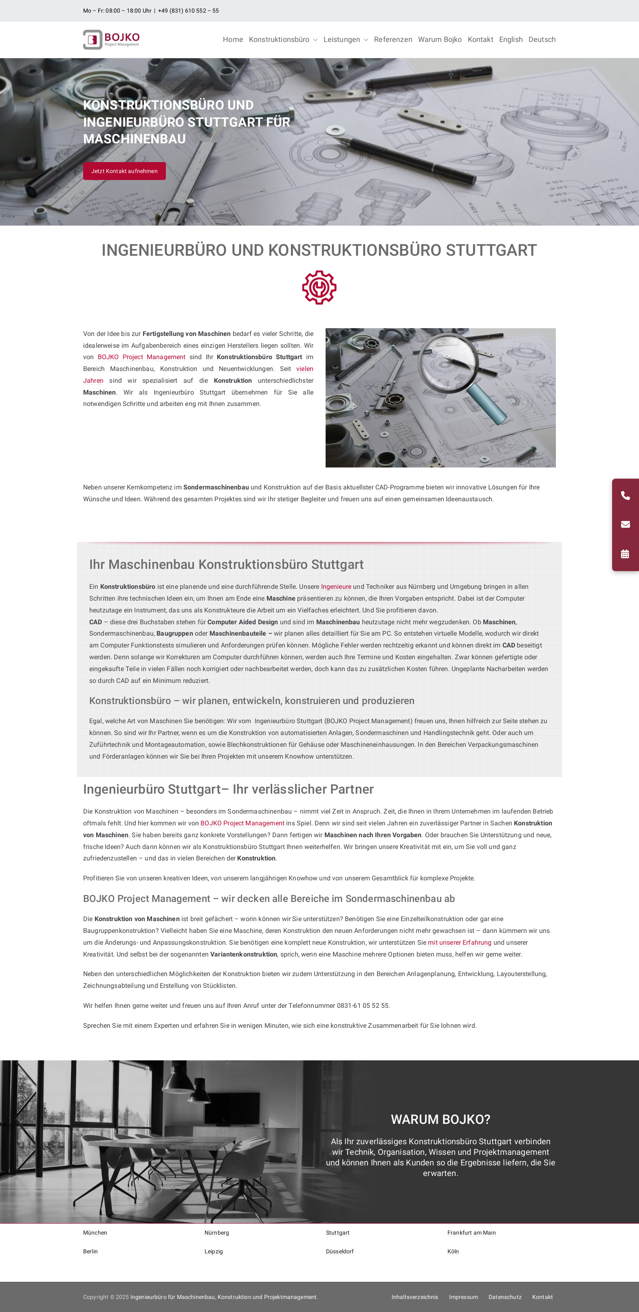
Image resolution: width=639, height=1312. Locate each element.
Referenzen (393, 39)
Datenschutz (505, 1297)
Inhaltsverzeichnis (415, 1297)
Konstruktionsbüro (283, 39)
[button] (314, 39)
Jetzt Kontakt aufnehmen (124, 171)
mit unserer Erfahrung (459, 942)
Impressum (463, 1297)
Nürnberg (217, 1232)
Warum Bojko (440, 39)
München (95, 1232)
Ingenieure (336, 586)
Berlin (90, 1251)
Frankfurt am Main (471, 1232)
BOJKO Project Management (142, 357)
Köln (453, 1251)
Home (233, 39)
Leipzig (214, 1251)
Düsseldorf (340, 1251)
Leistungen (346, 39)
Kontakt (481, 39)
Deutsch (542, 39)
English (511, 39)
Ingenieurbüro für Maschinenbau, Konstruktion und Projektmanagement (223, 1297)
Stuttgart (338, 1232)
